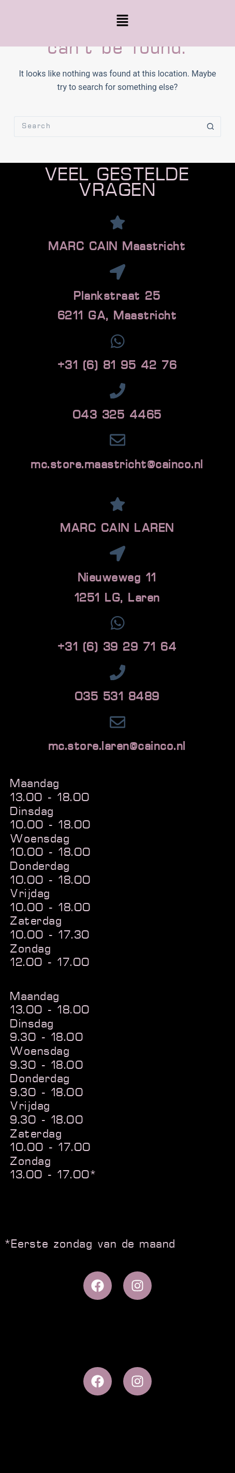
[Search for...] (107, 126)
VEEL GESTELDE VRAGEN (117, 183)
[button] (122, 22)
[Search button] (210, 126)
